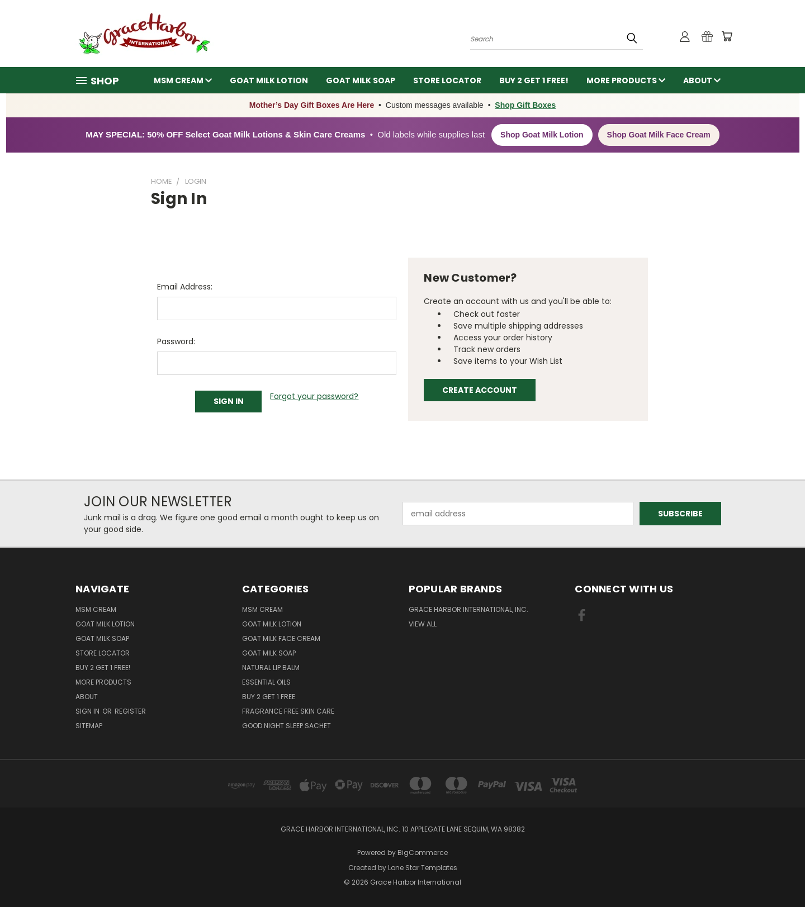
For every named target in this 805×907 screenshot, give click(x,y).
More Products (625, 80)
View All (423, 624)
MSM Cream (183, 80)
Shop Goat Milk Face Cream (659, 134)
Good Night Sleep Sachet (286, 725)
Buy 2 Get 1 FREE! (534, 80)
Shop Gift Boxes (525, 105)
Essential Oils (266, 682)
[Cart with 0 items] (726, 36)
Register (130, 711)
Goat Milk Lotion (269, 80)
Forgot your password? (314, 396)
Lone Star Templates (422, 867)
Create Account (479, 390)
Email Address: (184, 286)
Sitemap (88, 725)
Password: (176, 341)
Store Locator (447, 80)
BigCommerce (422, 852)
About (702, 80)
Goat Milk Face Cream (281, 638)
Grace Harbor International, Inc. (468, 609)
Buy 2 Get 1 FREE (268, 696)
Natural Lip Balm (271, 667)
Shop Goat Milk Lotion (542, 134)
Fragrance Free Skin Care (288, 711)
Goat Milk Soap (360, 80)
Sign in (88, 711)
